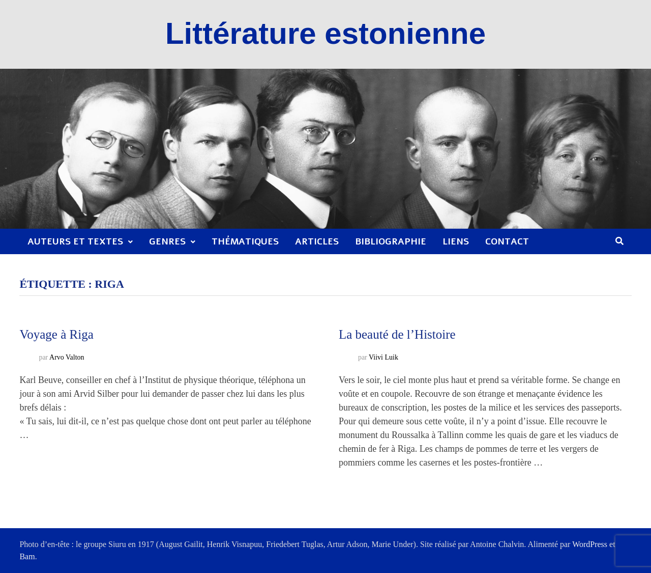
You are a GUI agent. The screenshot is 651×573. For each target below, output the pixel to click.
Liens (455, 241)
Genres (167, 241)
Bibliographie (390, 241)
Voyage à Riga (56, 334)
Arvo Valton (66, 358)
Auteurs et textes (75, 241)
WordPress (589, 544)
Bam (27, 556)
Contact (507, 241)
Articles (317, 241)
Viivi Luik (383, 358)
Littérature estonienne (325, 33)
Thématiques (245, 241)
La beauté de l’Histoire (397, 334)
